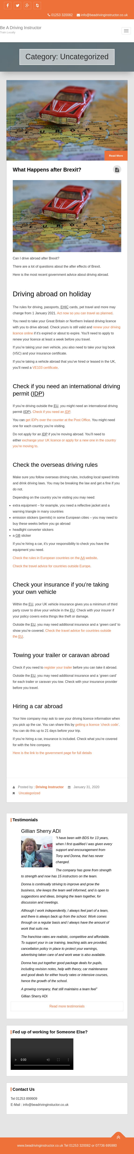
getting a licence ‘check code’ (97, 724)
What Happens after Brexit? (47, 170)
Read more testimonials (66, 1006)
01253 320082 (60, 15)
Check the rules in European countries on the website (55, 558)
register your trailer (58, 667)
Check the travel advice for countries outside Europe (51, 566)
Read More (116, 155)
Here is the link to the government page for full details (52, 753)
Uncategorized (29, 793)
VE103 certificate (45, 367)
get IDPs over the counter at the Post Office (58, 420)
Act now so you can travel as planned (84, 313)
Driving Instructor (50, 787)
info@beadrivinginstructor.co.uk (102, 15)
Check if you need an (51, 412)
